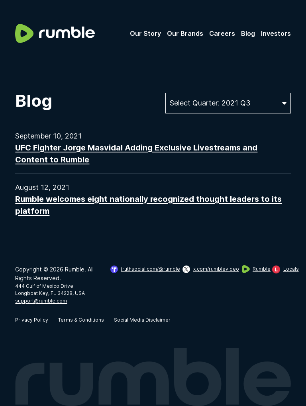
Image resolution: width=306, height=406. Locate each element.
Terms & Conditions (81, 320)
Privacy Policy (31, 320)
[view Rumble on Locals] (281, 269)
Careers (222, 33)
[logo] (55, 33)
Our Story (145, 33)
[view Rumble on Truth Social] (141, 269)
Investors (276, 33)
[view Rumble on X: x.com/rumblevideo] (206, 269)
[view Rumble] (252, 269)
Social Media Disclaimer (142, 320)
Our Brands (185, 33)
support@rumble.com (41, 301)
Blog (248, 33)
